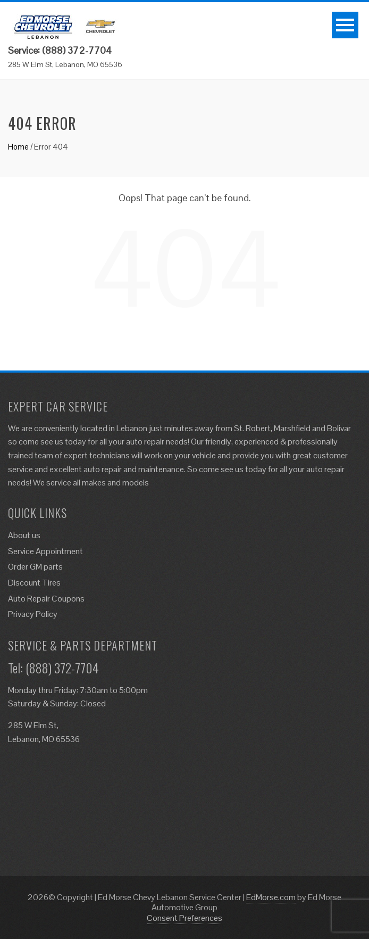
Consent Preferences (184, 918)
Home (18, 147)
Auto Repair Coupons (46, 598)
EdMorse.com (271, 897)
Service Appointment (45, 551)
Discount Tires (34, 582)
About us (24, 535)
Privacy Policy (32, 614)
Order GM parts (35, 566)
